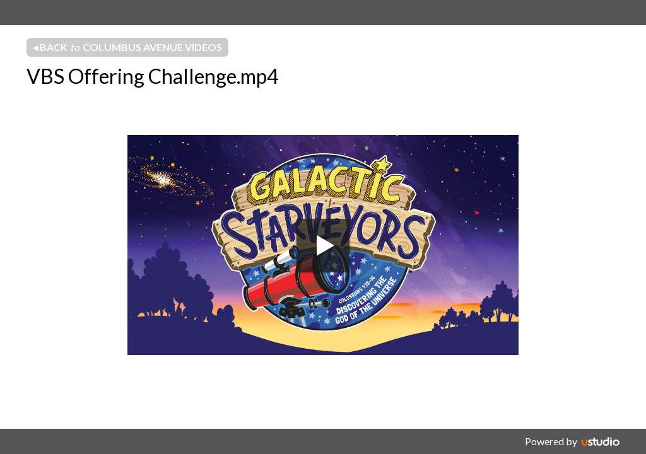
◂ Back (127, 47)
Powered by (551, 441)
